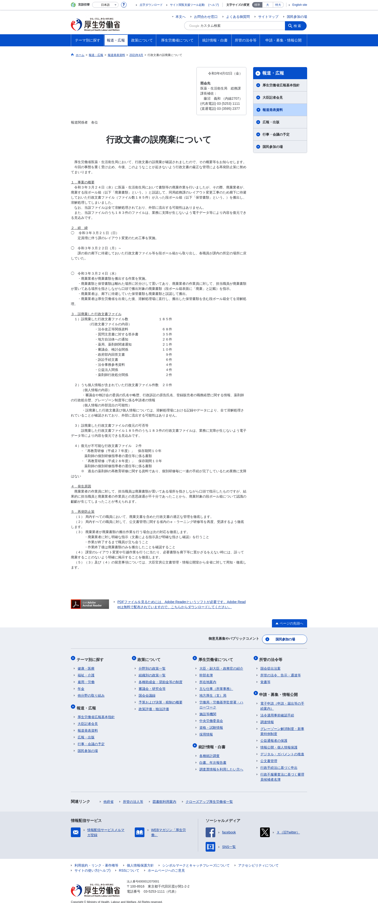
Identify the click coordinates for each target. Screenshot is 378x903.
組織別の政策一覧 (152, 672)
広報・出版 (271, 122)
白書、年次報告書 (212, 757)
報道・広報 (273, 73)
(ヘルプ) (213, 5)
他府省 (108, 796)
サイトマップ (268, 16)
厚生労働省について (216, 657)
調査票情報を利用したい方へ (221, 764)
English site (299, 5)
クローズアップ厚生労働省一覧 (209, 796)
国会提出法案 (270, 665)
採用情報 (206, 731)
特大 (278, 5)
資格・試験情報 (211, 724)
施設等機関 (207, 711)
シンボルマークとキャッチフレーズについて (196, 860)
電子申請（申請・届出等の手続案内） (282, 700)
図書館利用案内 (164, 796)
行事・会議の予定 (276, 134)
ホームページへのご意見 (166, 865)
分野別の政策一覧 (152, 665)
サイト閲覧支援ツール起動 (187, 5)
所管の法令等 (272, 657)
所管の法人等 (133, 796)
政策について (150, 657)
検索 (298, 26)
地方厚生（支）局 (212, 692)
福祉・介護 (86, 672)
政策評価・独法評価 (154, 706)
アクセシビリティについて (258, 860)
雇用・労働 (86, 679)
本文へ (181, 16)
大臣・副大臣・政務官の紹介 (221, 665)
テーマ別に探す (91, 657)
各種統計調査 (209, 750)
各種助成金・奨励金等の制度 (160, 679)
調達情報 (267, 717)
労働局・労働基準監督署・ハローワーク (221, 701)
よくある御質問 (238, 16)
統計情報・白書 (212, 742)
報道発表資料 (273, 110)
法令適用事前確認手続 (277, 710)
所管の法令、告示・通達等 (280, 672)
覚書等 (265, 679)
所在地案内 (207, 679)
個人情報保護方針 (140, 860)
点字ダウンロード (151, 5)
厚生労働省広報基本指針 (281, 85)
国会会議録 (147, 692)
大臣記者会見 (273, 97)
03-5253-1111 (154, 886)
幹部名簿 (206, 672)
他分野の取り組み (91, 692)
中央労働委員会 (211, 718)
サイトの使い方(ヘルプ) (92, 865)
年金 (81, 686)
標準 (257, 5)
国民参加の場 (297, 16)
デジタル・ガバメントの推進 (282, 749)
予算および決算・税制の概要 (160, 699)
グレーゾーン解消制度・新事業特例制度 (282, 726)
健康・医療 (86, 665)
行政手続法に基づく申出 (278, 762)
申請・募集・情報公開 (279, 690)
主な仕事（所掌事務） (216, 686)
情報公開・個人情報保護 (278, 742)
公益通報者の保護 (273, 735)
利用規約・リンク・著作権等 (96, 860)
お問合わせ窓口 (206, 16)
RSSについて (129, 865)
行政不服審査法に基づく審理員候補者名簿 (282, 771)
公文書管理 (268, 755)
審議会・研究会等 (152, 686)
